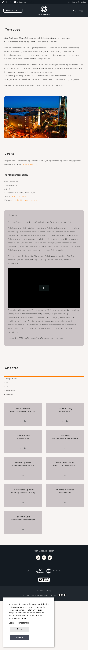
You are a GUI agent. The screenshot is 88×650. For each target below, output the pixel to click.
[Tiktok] (50, 557)
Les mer (12, 623)
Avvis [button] (19, 629)
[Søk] (74, 10)
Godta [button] (19, 637)
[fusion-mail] (21, 421)
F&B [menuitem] (6, 387)
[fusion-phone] (25, 421)
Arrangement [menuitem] (10, 379)
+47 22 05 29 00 (19, 196)
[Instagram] (38, 557)
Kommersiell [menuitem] (10, 391)
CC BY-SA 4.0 (57, 595)
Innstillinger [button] (23, 623)
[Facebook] (44, 557)
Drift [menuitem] (6, 383)
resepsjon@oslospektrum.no (24, 200)
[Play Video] (44, 288)
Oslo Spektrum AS (28, 595)
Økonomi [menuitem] (8, 395)
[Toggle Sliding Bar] (81, 10)
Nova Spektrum (30, 164)
